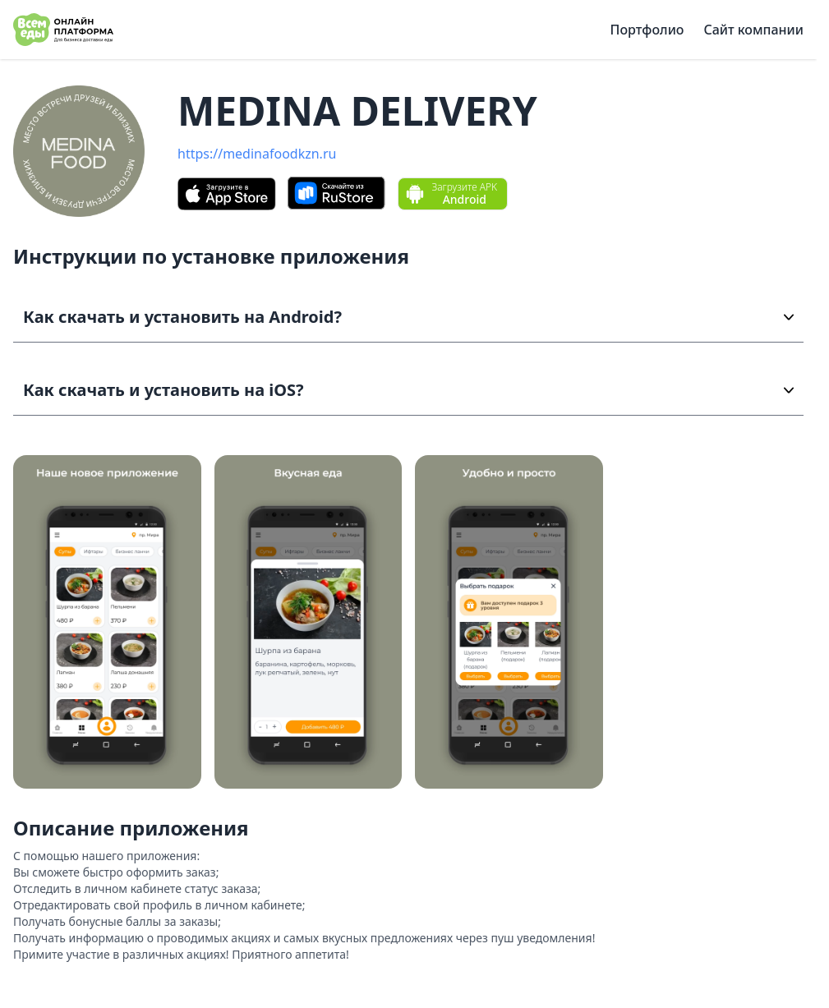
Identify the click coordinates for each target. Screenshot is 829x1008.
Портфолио (647, 30)
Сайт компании (753, 30)
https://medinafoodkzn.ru (256, 154)
